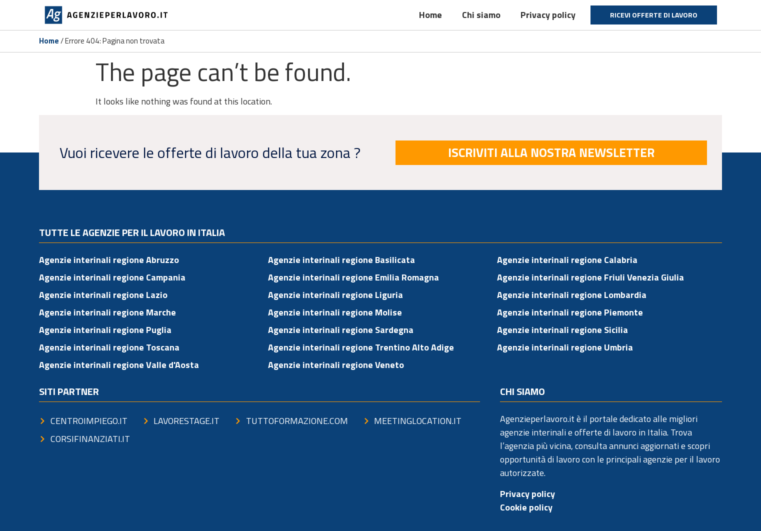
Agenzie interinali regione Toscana (109, 347)
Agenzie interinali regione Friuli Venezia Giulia (590, 277)
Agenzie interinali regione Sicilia (562, 329)
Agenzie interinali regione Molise (335, 312)
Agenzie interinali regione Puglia (105, 329)
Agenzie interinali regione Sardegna (341, 329)
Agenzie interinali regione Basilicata (341, 259)
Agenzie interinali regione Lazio (103, 295)
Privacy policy (548, 15)
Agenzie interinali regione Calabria (567, 259)
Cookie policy (526, 507)
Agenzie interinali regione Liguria (335, 295)
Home (430, 15)
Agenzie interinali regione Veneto (336, 365)
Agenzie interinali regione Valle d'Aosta (119, 365)
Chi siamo (481, 15)
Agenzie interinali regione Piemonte (570, 312)
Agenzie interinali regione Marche (107, 312)
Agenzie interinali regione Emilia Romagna (353, 277)
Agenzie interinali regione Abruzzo (109, 259)
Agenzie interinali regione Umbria (565, 347)
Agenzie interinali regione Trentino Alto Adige (361, 347)
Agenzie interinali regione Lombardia (571, 295)
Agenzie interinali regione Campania (112, 277)
